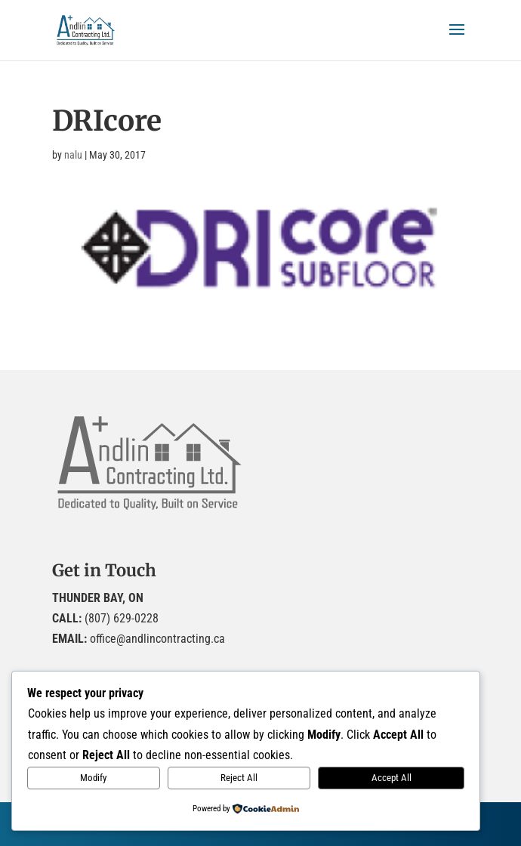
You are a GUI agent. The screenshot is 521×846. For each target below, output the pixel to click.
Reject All (238, 777)
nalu (73, 155)
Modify (93, 777)
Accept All (391, 777)
